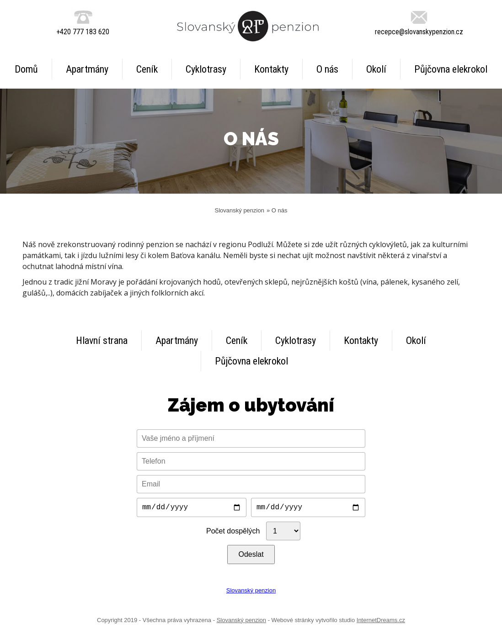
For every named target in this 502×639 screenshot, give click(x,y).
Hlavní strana (102, 340)
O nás (327, 69)
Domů (26, 69)
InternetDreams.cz (381, 621)
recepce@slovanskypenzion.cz (419, 31)
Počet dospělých (233, 533)
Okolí (376, 69)
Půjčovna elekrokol (450, 69)
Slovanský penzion (239, 210)
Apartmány (87, 69)
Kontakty (271, 69)
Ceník (147, 69)
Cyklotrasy (206, 69)
